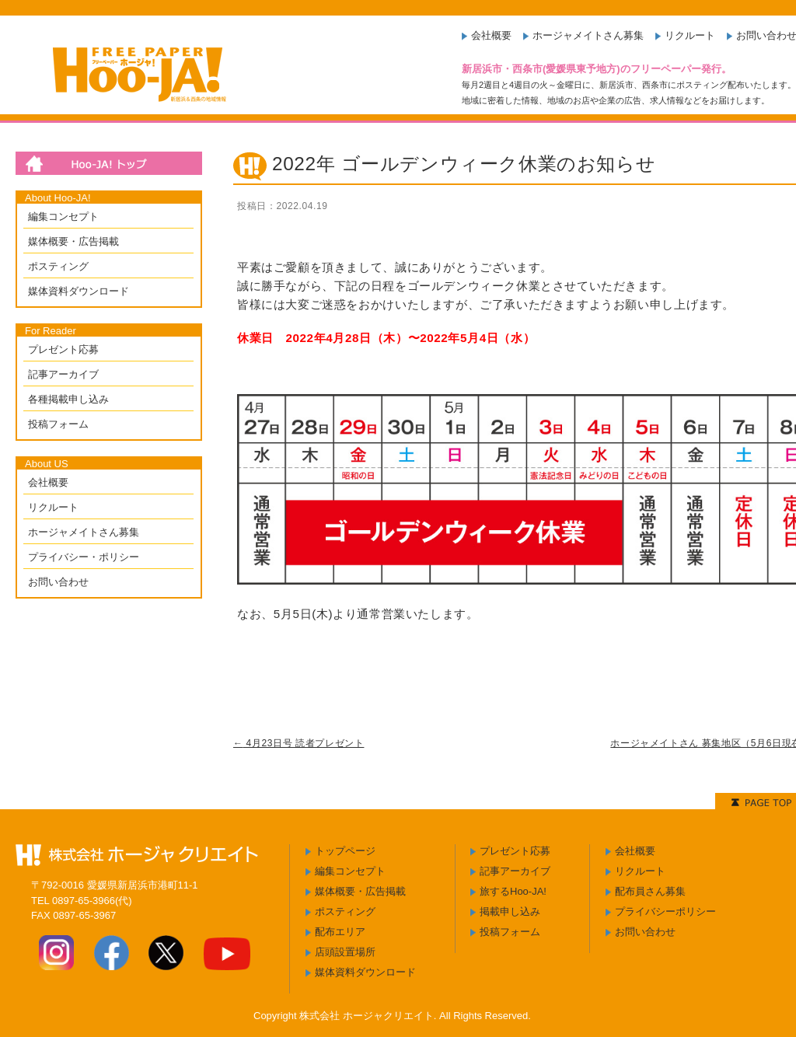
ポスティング (58, 266)
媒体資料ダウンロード (78, 291)
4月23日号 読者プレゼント (298, 743)
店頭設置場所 (345, 952)
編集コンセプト (63, 216)
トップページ (345, 851)
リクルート (690, 35)
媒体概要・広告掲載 (73, 241)
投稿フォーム (58, 424)
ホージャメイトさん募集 (588, 35)
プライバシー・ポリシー (83, 557)
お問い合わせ (58, 582)
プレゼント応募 (63, 349)
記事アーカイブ (63, 374)
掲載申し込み (510, 911)
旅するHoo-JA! (513, 891)
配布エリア (340, 931)
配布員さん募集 (650, 891)
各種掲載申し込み (68, 399)
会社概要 (491, 35)
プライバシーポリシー (665, 911)
